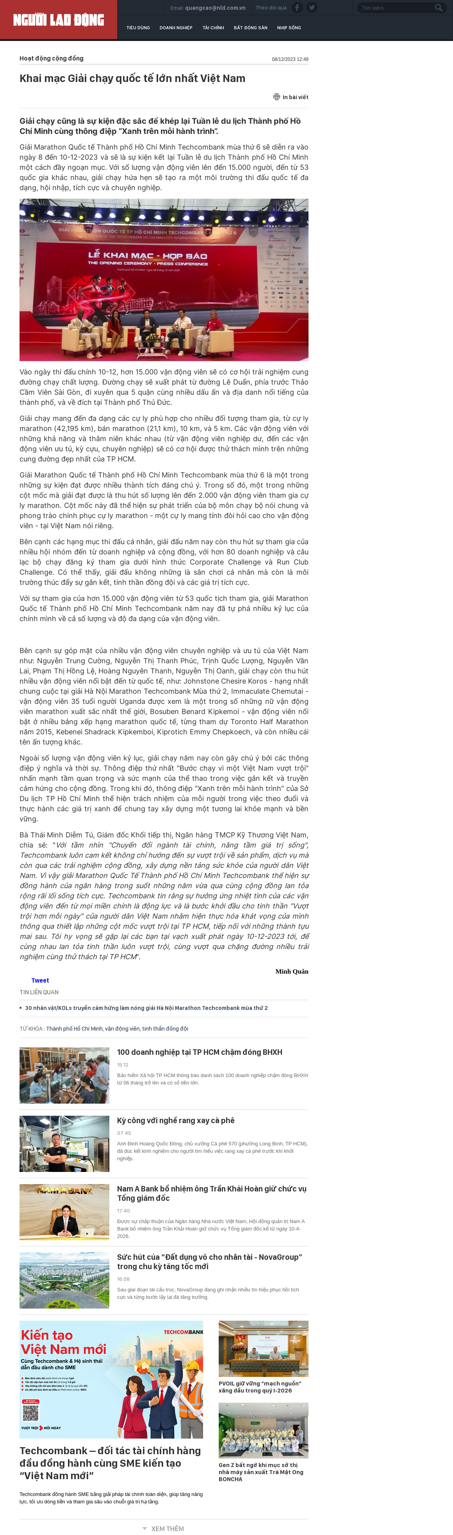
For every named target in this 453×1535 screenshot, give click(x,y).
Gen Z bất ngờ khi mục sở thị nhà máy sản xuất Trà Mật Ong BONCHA (261, 1472)
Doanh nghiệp (176, 27)
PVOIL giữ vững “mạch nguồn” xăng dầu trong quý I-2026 (260, 1387)
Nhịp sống (289, 27)
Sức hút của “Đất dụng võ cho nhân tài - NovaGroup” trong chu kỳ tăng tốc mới (209, 1261)
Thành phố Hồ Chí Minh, (75, 1028)
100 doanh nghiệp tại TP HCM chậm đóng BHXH (199, 1052)
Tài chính (213, 27)
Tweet (40, 980)
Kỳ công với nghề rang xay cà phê (176, 1120)
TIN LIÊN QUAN (39, 992)
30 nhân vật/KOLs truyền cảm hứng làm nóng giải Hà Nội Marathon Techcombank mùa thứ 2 (146, 1008)
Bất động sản (251, 27)
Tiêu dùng (138, 27)
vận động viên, (123, 1028)
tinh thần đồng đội (165, 1028)
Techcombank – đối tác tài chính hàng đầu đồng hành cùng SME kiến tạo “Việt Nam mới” (110, 1463)
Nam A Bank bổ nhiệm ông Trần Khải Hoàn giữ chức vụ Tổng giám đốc (212, 1193)
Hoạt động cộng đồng (52, 58)
